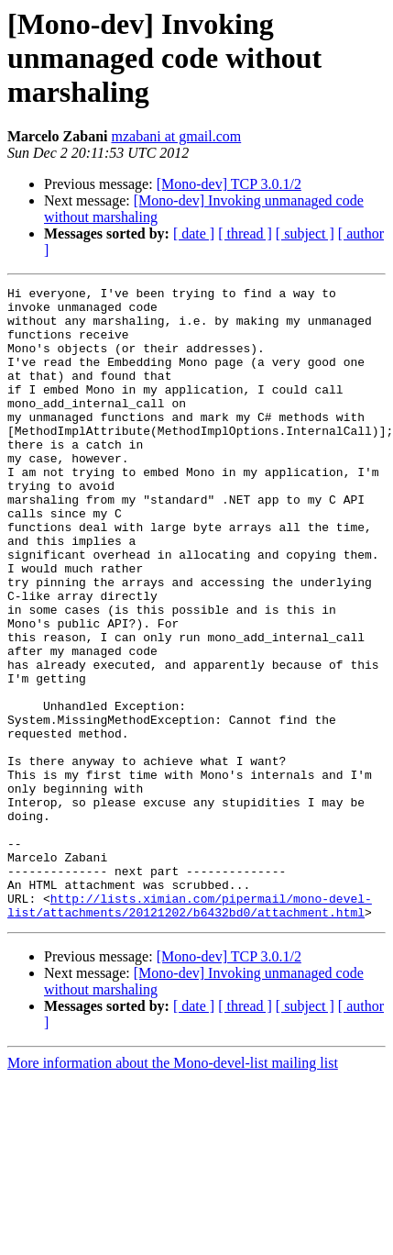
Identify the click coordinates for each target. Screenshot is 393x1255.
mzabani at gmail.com (176, 136)
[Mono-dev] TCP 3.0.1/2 (229, 184)
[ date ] (193, 233)
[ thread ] (245, 233)
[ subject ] (305, 233)
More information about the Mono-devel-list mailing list (172, 1189)
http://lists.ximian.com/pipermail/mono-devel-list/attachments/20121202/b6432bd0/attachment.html (189, 1030)
